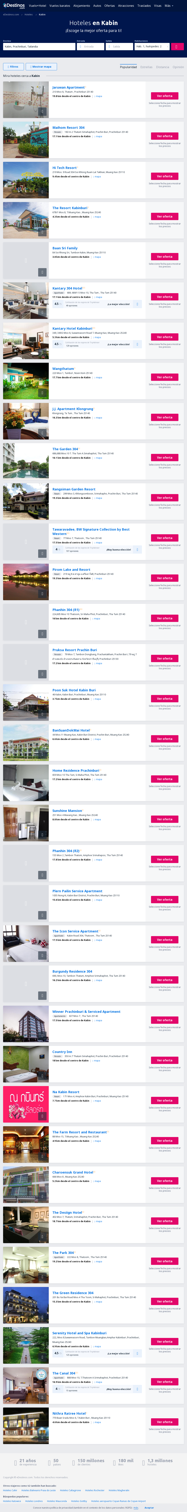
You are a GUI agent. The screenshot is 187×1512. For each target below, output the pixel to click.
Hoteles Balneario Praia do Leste (39, 1490)
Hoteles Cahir (10, 1490)
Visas (157, 6)
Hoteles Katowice (12, 1501)
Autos (97, 6)
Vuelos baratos (59, 6)
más (136, 1507)
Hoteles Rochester (94, 1490)
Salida (109, 41)
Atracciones (126, 6)
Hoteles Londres (34, 1501)
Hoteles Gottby (79, 1501)
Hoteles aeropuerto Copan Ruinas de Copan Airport (118, 1501)
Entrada (81, 41)
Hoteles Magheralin (119, 1490)
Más (168, 6)
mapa (98, 96)
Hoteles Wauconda (57, 1501)
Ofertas (109, 6)
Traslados (144, 6)
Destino (7, 41)
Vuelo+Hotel (37, 6)
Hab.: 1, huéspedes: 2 (148, 46)
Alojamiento (81, 6)
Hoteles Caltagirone (70, 1490)
